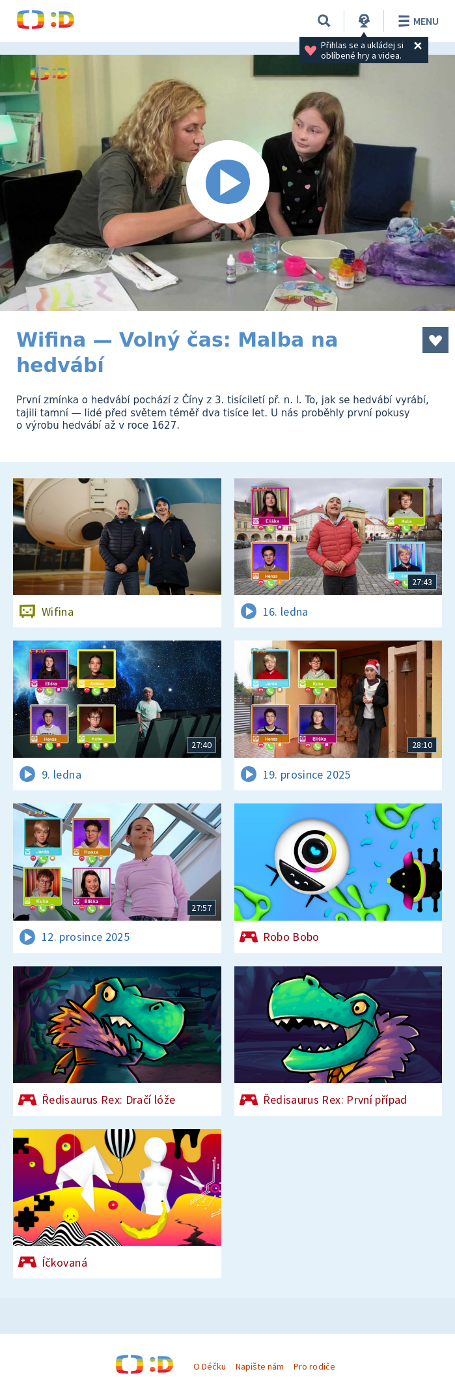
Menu (416, 21)
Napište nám (260, 1366)
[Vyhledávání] (324, 21)
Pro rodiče (314, 1366)
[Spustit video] (227, 183)
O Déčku (209, 1366)
